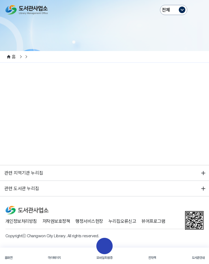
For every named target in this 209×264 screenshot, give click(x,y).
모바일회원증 (104, 258)
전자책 (152, 258)
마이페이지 (54, 258)
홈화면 (8, 258)
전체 (166, 10)
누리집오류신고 (122, 221)
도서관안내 (198, 258)
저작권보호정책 (56, 221)
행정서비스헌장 (89, 221)
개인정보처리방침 (21, 221)
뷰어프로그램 (153, 221)
